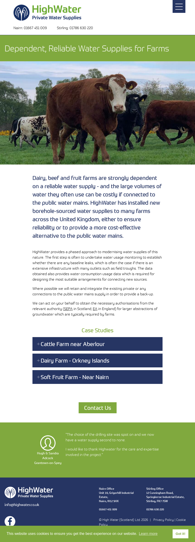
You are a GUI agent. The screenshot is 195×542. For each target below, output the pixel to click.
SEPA (68, 308)
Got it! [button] (180, 534)
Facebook (10, 521)
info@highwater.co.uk (22, 504)
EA (95, 308)
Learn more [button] (148, 534)
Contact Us (97, 407)
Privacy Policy (163, 519)
